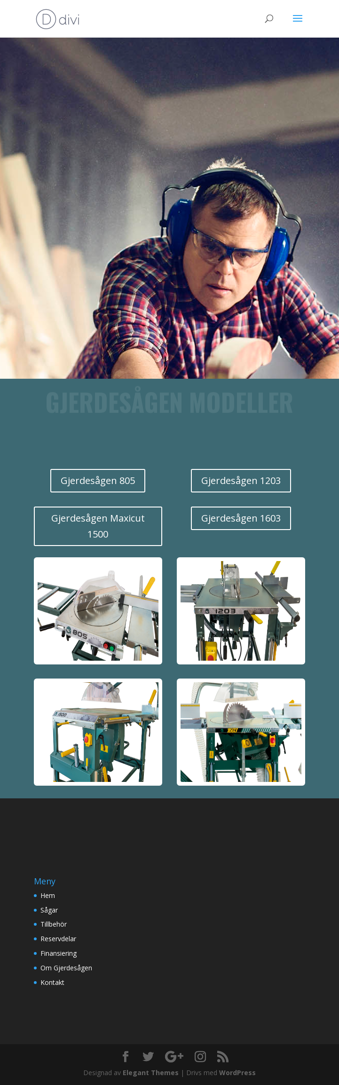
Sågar (49, 909)
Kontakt (52, 982)
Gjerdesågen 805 (98, 480)
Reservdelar (58, 938)
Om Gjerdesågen (66, 967)
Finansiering (58, 953)
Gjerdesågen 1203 (241, 480)
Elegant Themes (151, 1072)
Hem (47, 895)
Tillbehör (53, 924)
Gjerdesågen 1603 (241, 518)
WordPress (237, 1072)
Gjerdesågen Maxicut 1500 (98, 526)
